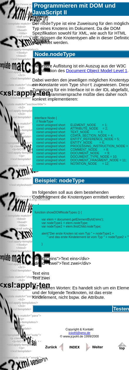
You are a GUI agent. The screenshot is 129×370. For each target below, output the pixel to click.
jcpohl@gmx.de (80, 334)
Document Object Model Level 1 (97, 71)
